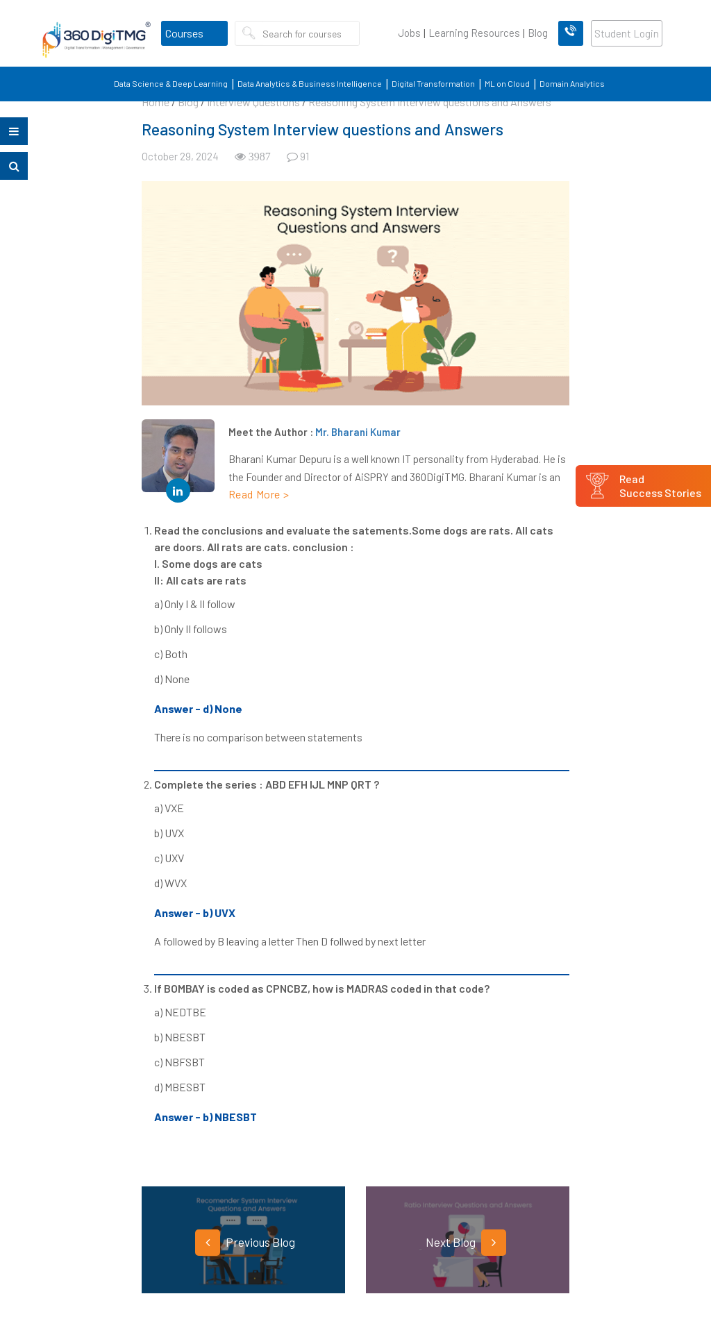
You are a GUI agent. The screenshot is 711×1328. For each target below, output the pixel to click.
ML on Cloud (507, 83)
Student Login (626, 33)
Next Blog (466, 1242)
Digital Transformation (433, 83)
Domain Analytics (572, 83)
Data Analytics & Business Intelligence (309, 83)
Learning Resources (474, 32)
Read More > (259, 494)
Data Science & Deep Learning (171, 83)
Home (155, 101)
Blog (538, 32)
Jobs (409, 32)
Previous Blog (245, 1242)
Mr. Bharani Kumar (358, 432)
